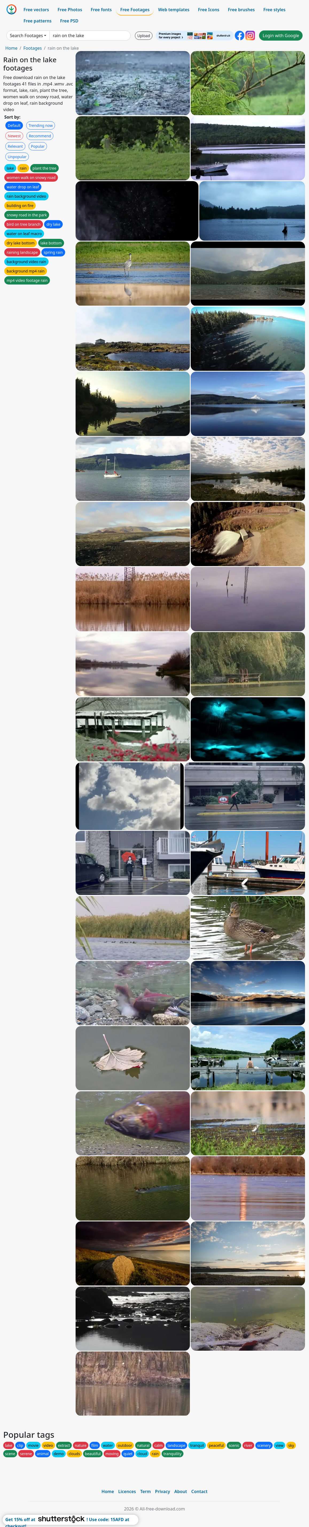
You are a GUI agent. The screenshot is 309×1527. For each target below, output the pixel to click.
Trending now (41, 125)
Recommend (40, 135)
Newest (14, 135)
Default (14, 125)
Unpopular (17, 156)
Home (11, 48)
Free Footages (135, 10)
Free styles (274, 10)
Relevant (15, 146)
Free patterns (38, 21)
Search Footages (26, 35)
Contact (199, 1491)
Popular (38, 146)
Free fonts (101, 10)
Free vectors (36, 10)
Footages (32, 48)
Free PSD (69, 21)
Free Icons (208, 10)
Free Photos (69, 10)
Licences (127, 1491)
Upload (143, 35)
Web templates (173, 10)
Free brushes (241, 10)
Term (145, 1491)
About (180, 1491)
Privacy (162, 1491)
